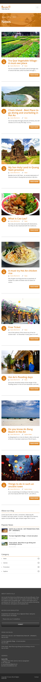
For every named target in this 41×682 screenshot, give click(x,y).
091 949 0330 (6, 662)
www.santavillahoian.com (10, 666)
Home (3, 17)
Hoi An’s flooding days (20, 377)
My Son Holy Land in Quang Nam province (23, 168)
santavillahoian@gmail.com (10, 664)
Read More (34, 75)
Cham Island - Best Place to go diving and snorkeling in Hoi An (23, 112)
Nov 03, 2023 (12, 533)
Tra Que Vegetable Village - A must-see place (23, 62)
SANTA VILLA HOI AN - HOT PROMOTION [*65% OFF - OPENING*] (24, 529)
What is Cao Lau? (17, 218)
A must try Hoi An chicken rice (22, 272)
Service (21, 563)
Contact (36, 677)
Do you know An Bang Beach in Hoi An (20, 430)
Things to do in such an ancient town (21, 485)
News (25, 66)
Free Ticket (14, 327)
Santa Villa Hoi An (15, 66)
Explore (26, 434)
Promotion (21, 567)
